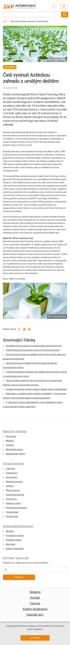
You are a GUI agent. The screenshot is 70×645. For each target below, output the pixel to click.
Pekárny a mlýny (13, 503)
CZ (54, 6)
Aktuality (10, 531)
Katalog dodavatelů (15, 548)
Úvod (5, 21)
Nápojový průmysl (14, 431)
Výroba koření (12, 512)
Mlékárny (10, 441)
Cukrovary (10, 468)
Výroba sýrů (11, 499)
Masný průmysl (13, 490)
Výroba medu (12, 516)
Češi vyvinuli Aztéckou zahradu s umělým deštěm (29, 21)
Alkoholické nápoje (14, 449)
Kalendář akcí (35, 614)
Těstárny (10, 486)
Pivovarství (11, 436)
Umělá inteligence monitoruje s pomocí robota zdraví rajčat (33, 350)
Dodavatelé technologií (18, 526)
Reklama (35, 592)
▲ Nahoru (35, 637)
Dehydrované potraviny (16, 508)
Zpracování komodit (15, 494)
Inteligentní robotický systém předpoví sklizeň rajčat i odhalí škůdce (36, 389)
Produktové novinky (15, 535)
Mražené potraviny (14, 481)
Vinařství (10, 445)
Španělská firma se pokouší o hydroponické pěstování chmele (34, 346)
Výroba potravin (13, 463)
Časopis (35, 603)
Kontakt (35, 597)
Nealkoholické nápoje (15, 454)
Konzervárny (11, 477)
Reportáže (10, 544)
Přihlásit (19, 577)
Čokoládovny (12, 473)
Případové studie (13, 540)
